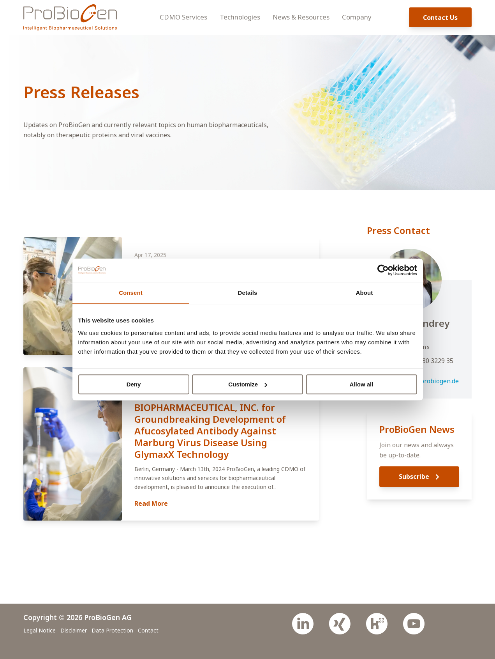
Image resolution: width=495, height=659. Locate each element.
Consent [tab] (131, 292)
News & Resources (301, 16)
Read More (151, 503)
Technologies (240, 16)
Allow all (361, 384)
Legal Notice (39, 630)
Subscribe (419, 476)
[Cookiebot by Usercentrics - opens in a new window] (383, 270)
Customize (247, 384)
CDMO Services (183, 16)
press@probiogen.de (428, 381)
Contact (148, 630)
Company (357, 16)
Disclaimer (73, 630)
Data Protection (112, 630)
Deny (134, 384)
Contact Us (440, 17)
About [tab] (364, 292)
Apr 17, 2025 (150, 255)
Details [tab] (247, 292)
